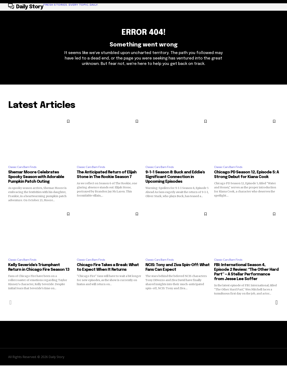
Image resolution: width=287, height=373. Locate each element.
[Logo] (53, 7)
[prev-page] (10, 310)
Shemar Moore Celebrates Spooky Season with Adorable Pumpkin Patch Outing (36, 183)
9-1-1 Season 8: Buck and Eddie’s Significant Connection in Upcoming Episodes (175, 183)
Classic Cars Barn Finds (24, 173)
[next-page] (276, 310)
